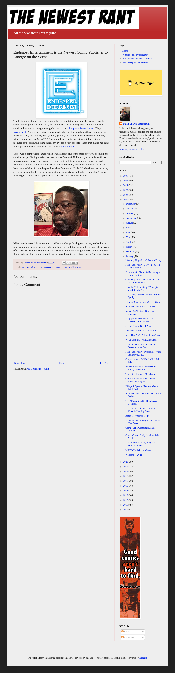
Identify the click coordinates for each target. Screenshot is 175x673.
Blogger (143, 657)
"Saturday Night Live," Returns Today (143, 260)
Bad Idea (31, 267)
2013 (126, 495)
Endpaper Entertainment (81, 128)
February (130, 251)
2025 (126, 180)
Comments (127, 637)
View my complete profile (131, 149)
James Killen (67, 146)
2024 (126, 185)
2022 (126, 195)
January (130, 256)
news (79, 267)
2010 (126, 509)
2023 (126, 190)
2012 (126, 500)
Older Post (104, 363)
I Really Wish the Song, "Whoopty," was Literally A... (142, 288)
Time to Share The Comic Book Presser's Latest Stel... (140, 346)
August (129, 223)
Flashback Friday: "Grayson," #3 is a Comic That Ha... (142, 266)
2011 (125, 505)
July (128, 227)
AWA (24, 267)
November (131, 208)
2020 (126, 462)
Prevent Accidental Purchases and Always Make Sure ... (141, 368)
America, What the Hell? (137, 416)
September (131, 218)
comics (39, 267)
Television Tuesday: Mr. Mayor (140, 374)
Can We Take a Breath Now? (139, 326)
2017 (126, 476)
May (128, 237)
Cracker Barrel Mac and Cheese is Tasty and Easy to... (141, 380)
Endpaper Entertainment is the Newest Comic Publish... (139, 320)
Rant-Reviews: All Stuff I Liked (140, 306)
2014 (126, 490)
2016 (126, 481)
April (128, 242)
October (130, 213)
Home (62, 363)
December (131, 204)
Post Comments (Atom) (37, 368)
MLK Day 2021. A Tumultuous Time (142, 335)
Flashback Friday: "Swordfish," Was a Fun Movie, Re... (143, 353)
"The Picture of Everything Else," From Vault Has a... (141, 444)
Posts (125, 631)
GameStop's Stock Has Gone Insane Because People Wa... (142, 281)
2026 (126, 176)
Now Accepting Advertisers (136, 62)
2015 (126, 486)
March (129, 247)
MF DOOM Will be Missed (138, 450)
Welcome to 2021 (133, 455)
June (128, 232)
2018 (126, 471)
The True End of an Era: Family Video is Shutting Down (140, 410)
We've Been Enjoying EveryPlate (141, 340)
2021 (126, 199)
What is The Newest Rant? (135, 55)
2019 (126, 466)
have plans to (20, 131)
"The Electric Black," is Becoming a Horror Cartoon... (142, 273)
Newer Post (19, 363)
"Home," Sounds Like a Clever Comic (143, 302)
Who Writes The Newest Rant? (137, 58)
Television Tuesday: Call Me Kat (140, 330)
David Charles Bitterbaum (136, 124)
